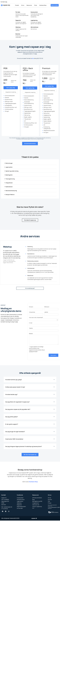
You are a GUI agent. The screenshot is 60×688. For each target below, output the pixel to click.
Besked (31, 333)
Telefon (31, 328)
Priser (35, 5)
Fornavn (31, 307)
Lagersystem (8, 167)
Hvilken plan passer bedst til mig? (15, 387)
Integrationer (9, 183)
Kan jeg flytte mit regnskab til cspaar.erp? (17, 402)
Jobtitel (46, 312)
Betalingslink (8, 175)
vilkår (58, 507)
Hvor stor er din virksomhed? (36, 317)
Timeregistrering (10, 179)
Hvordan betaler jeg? (11, 394)
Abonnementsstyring (11, 190)
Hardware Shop (42, 5)
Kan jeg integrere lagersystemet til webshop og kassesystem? (23, 446)
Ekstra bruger (9, 163)
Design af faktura (9, 194)
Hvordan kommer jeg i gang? (13, 379)
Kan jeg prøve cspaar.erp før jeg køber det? (17, 409)
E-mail (30, 323)
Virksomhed (32, 312)
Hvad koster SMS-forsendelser (14, 439)
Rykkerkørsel (9, 186)
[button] (30, 163)
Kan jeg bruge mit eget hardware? (15, 431)
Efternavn (46, 307)
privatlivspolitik (53, 507)
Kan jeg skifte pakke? (11, 417)
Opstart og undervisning (11, 171)
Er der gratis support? (11, 424)
